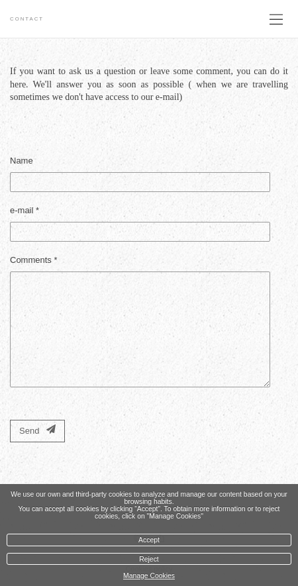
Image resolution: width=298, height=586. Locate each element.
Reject (148, 559)
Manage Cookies (149, 575)
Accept (149, 540)
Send (37, 430)
